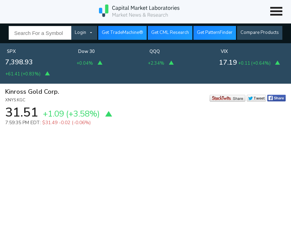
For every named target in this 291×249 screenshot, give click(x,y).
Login (80, 32)
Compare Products (259, 32)
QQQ (154, 51)
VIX (224, 51)
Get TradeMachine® (122, 32)
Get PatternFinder (215, 32)
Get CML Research (170, 32)
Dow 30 (86, 51)
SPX (11, 51)
